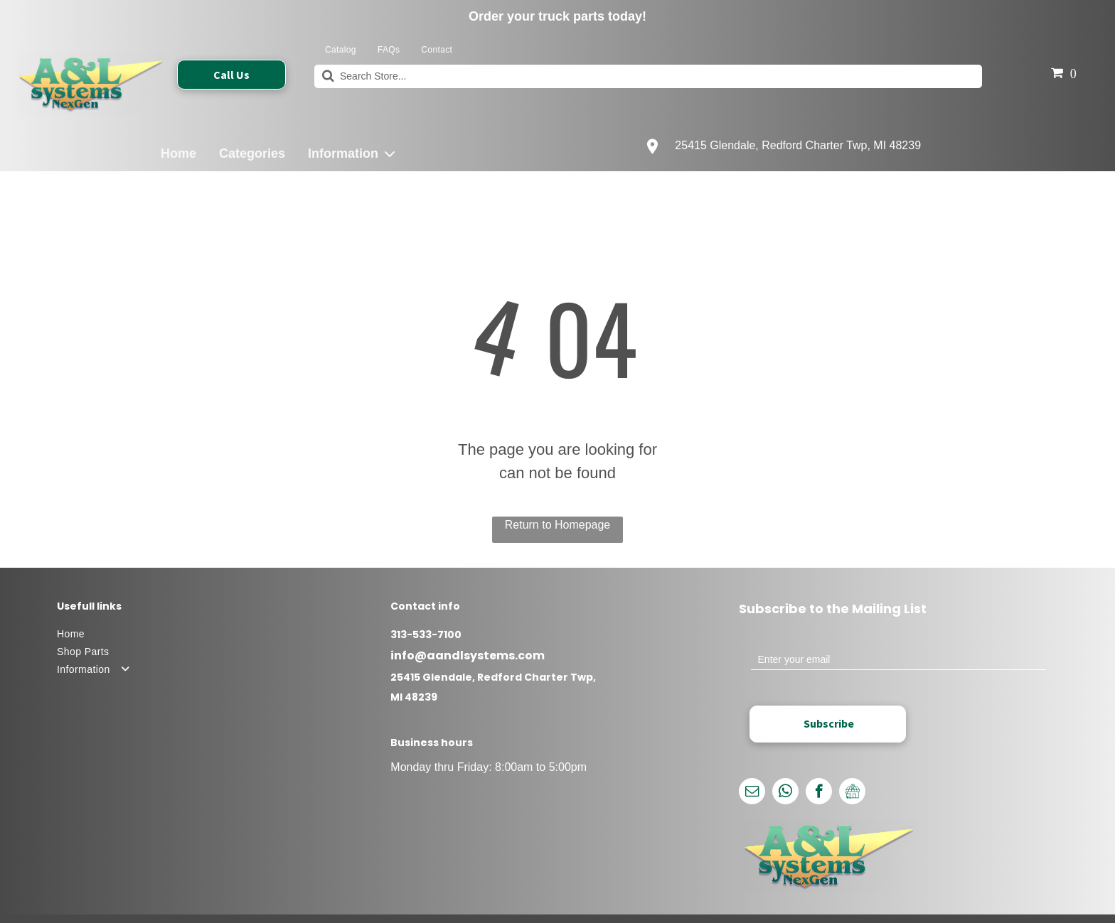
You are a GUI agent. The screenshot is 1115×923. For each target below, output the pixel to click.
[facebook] (819, 793)
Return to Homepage (558, 525)
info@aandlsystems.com (467, 655)
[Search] (648, 76)
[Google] (852, 793)
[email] (752, 793)
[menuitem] (340, 50)
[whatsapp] (785, 793)
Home (178, 153)
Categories (252, 153)
